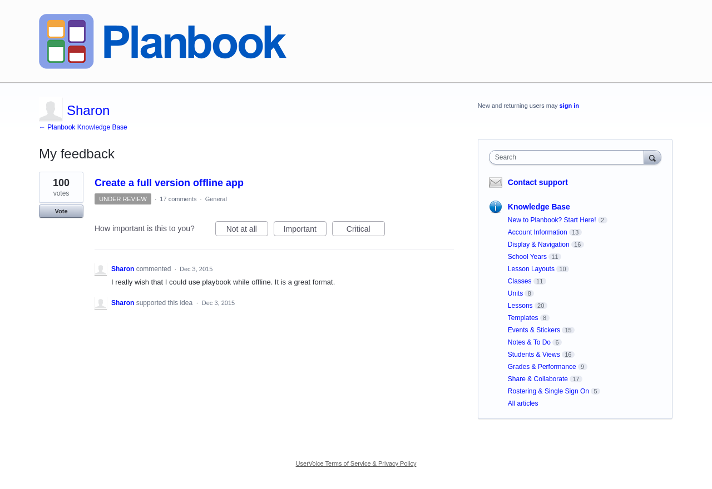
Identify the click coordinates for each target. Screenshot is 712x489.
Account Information (537, 232)
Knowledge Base (539, 206)
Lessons (520, 306)
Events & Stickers (534, 330)
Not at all (247, 230)
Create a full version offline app (169, 182)
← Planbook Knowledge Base (83, 127)
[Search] (652, 157)
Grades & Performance (542, 367)
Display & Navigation (539, 244)
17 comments (178, 199)
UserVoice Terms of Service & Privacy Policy (356, 463)
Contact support (538, 182)
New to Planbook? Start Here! (552, 220)
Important (305, 230)
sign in (569, 105)
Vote (61, 211)
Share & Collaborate (538, 379)
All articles (523, 403)
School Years (527, 257)
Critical (366, 230)
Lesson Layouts (531, 269)
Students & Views (534, 354)
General (216, 199)
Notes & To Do (529, 342)
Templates (523, 318)
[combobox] (569, 157)
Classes (520, 281)
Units (515, 293)
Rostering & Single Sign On (548, 391)
